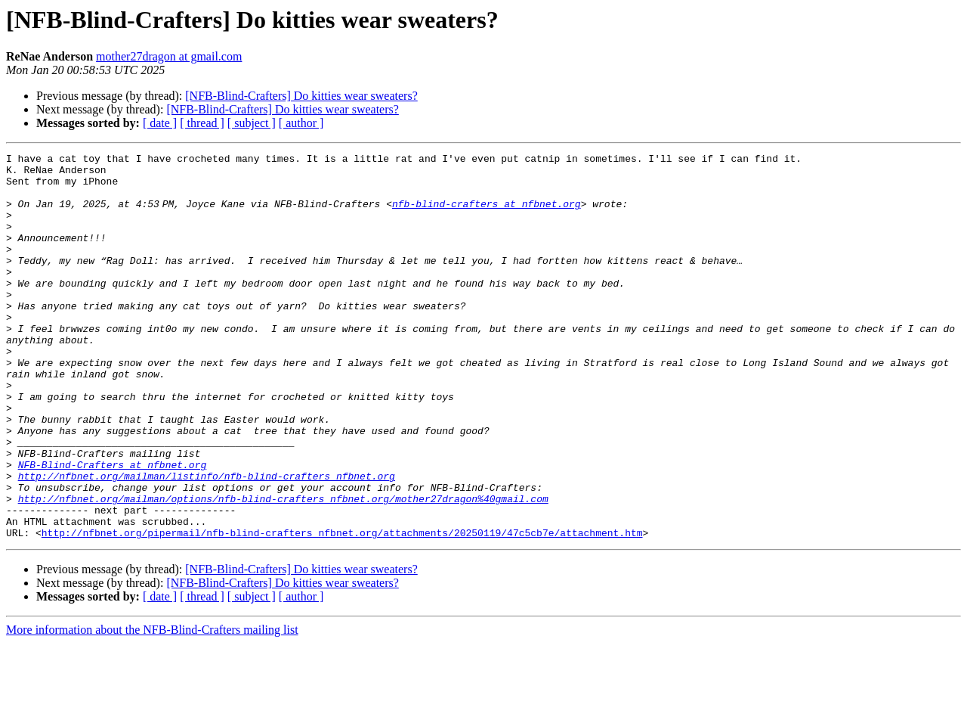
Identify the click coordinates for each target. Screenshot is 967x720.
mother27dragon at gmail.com (169, 56)
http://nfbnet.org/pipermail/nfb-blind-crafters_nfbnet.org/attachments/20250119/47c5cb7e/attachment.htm (342, 609)
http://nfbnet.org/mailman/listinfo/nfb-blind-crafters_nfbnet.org (206, 541)
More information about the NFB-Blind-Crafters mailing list (152, 706)
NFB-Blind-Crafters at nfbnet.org (112, 528)
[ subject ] (251, 122)
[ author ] (301, 122)
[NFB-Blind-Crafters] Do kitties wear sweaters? (301, 95)
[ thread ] (202, 122)
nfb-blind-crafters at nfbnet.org (489, 215)
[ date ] (160, 122)
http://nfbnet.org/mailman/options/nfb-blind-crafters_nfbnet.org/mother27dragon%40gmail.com (283, 569)
